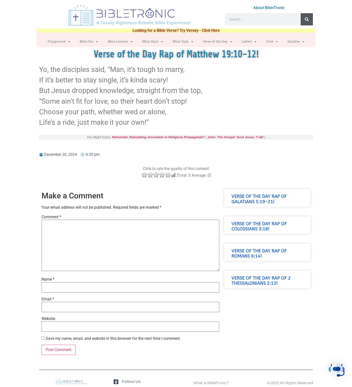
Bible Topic (183, 42)
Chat (272, 42)
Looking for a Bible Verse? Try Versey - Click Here (176, 30)
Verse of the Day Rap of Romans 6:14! (259, 254)
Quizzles (295, 42)
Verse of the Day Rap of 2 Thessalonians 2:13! (261, 281)
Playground (59, 42)
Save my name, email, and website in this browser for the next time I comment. (113, 339)
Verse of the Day (217, 42)
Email (48, 299)
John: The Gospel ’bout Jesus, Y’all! (236, 137)
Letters (249, 42)
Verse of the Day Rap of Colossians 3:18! (259, 226)
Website (48, 319)
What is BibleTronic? (211, 383)
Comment (51, 217)
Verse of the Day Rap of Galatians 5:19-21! (259, 199)
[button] (337, 371)
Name (48, 279)
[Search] (307, 19)
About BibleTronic (269, 7)
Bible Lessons (120, 42)
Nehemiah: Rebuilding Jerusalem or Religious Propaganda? (158, 137)
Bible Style (152, 42)
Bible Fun (89, 42)
